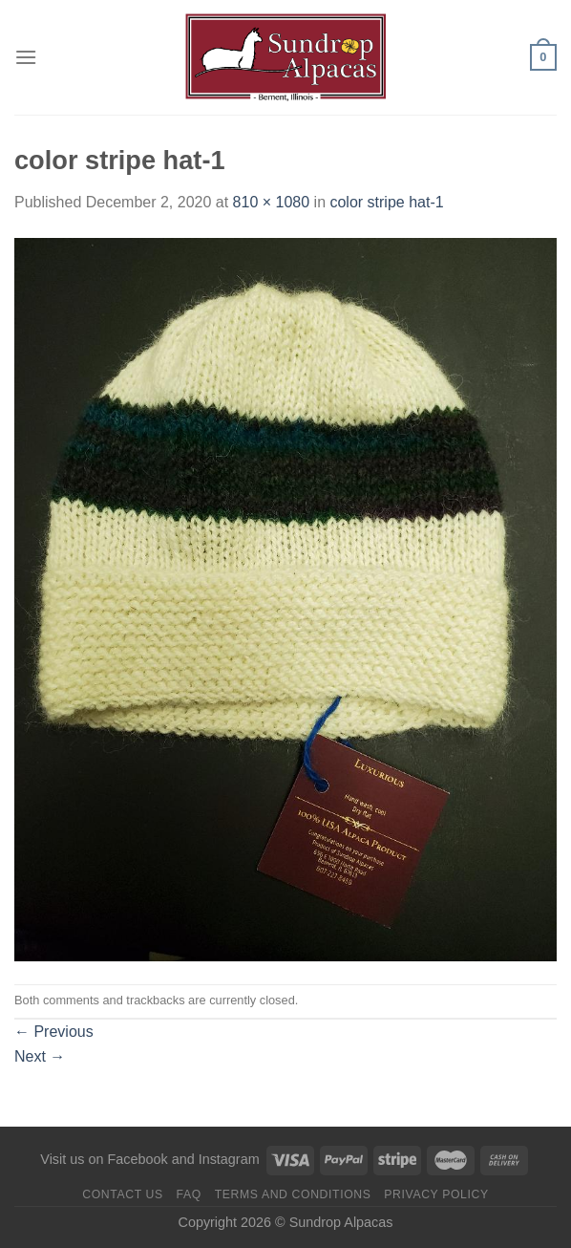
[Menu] (25, 56)
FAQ (189, 1194)
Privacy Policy (436, 1194)
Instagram (229, 1159)
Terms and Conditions (293, 1194)
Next (39, 1056)
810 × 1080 (271, 202)
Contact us (122, 1194)
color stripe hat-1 (386, 202)
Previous (54, 1031)
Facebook (137, 1159)
